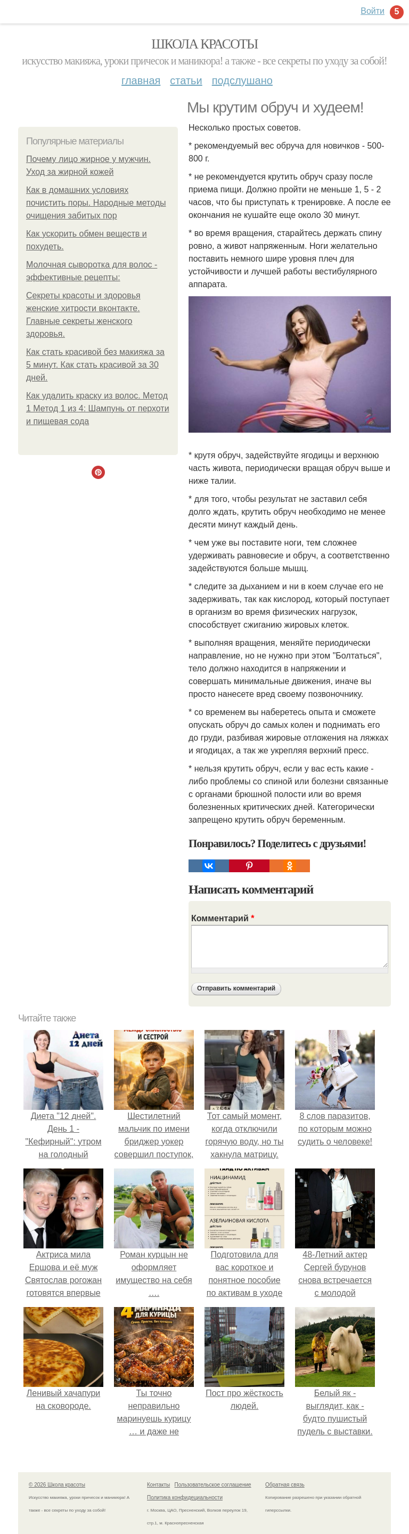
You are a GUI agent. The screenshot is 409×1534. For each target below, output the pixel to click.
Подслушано (242, 80)
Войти (373, 10)
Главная (140, 80)
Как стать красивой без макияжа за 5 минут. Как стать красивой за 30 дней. (95, 364)
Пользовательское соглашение (213, 1485)
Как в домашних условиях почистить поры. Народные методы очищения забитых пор (96, 202)
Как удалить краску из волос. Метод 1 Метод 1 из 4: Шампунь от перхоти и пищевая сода (97, 408)
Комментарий (222, 918)
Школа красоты (204, 44)
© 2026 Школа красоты (57, 1485)
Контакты (158, 1485)
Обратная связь (285, 1485)
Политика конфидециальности (185, 1497)
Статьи (186, 80)
